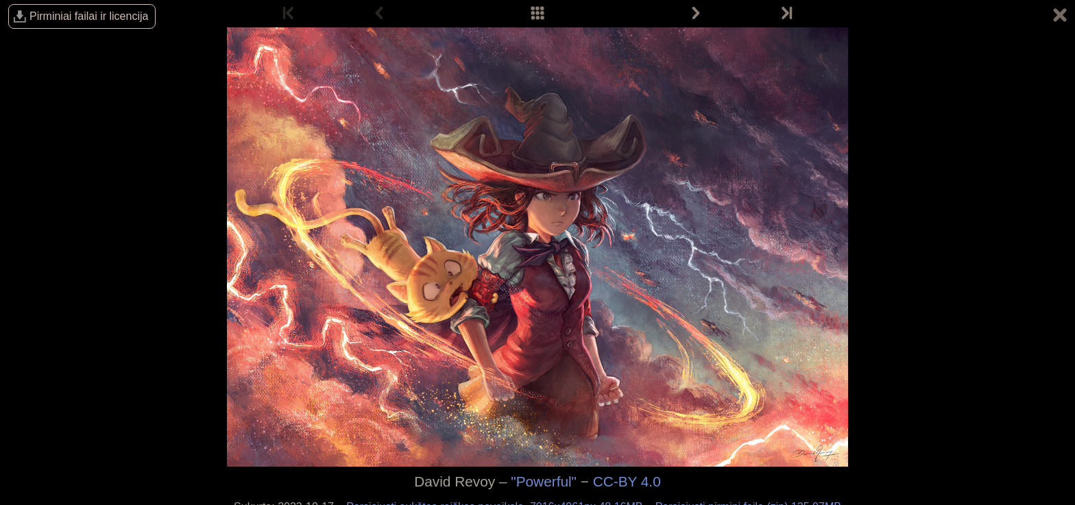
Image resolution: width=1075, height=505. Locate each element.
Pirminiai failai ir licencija (88, 16)
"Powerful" (544, 481)
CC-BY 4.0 (627, 481)
